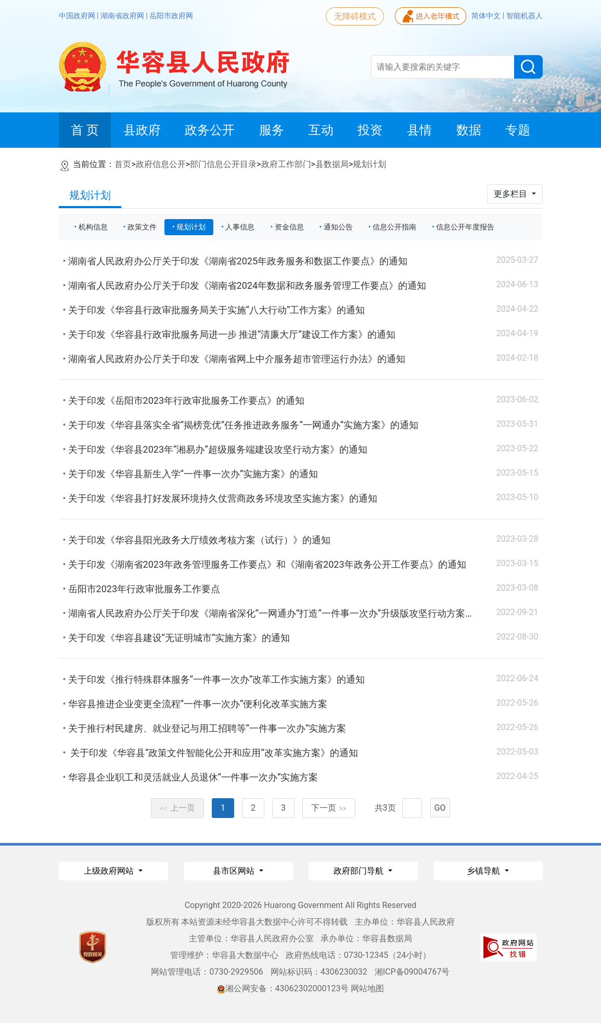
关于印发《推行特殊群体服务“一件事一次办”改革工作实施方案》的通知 (216, 679)
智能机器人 (524, 15)
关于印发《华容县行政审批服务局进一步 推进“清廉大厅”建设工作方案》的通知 (231, 334)
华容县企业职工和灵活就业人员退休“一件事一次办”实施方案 (193, 777)
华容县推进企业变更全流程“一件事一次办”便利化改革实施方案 (198, 703)
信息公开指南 (394, 227)
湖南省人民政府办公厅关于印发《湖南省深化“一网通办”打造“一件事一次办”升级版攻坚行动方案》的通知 (285, 613)
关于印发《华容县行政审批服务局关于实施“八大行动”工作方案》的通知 (216, 309)
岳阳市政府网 (171, 15)
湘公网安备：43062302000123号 (283, 988)
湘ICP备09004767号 (412, 972)
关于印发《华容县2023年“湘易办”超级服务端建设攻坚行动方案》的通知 (217, 449)
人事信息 (239, 227)
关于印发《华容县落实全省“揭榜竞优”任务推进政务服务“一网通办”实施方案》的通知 (243, 424)
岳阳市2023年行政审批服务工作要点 (144, 588)
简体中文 (486, 15)
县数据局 (332, 164)
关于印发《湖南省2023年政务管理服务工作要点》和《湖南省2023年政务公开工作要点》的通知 (267, 564)
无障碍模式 (355, 16)
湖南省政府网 (123, 15)
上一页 (177, 808)
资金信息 (289, 227)
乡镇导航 (484, 871)
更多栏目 (511, 194)
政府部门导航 (360, 871)
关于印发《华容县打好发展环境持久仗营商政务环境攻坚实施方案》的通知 (222, 498)
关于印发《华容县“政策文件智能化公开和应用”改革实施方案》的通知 (213, 752)
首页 (122, 164)
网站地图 (367, 988)
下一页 (329, 808)
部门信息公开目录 (223, 164)
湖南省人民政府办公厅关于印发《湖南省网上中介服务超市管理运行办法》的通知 (236, 358)
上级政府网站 (110, 871)
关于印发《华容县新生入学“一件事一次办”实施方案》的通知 (193, 473)
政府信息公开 (161, 164)
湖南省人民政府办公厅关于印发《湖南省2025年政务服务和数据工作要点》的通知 (237, 260)
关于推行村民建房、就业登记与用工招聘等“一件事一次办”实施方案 (207, 728)
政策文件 (142, 227)
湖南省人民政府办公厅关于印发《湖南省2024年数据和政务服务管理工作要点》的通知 (247, 285)
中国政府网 (78, 15)
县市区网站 (235, 871)
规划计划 (369, 164)
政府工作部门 (286, 164)
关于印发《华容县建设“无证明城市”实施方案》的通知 (179, 637)
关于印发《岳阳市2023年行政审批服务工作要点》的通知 (186, 400)
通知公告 (338, 227)
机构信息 (93, 227)
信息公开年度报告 (465, 227)
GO (440, 808)
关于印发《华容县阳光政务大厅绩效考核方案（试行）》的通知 (199, 539)
